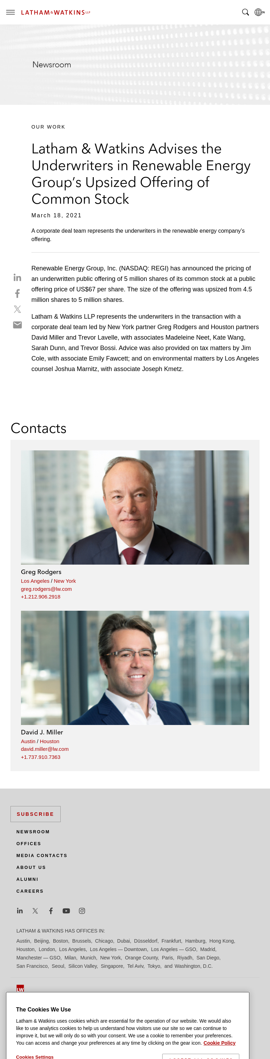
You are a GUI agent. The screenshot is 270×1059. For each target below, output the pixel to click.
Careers (30, 891)
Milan (70, 957)
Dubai (123, 941)
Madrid (207, 949)
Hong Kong (221, 941)
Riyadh (185, 957)
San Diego (207, 957)
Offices (29, 843)
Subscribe (35, 814)
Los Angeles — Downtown (118, 949)
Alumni (27, 879)
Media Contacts (42, 855)
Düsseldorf (145, 941)
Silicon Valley (82, 966)
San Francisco (31, 966)
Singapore (112, 966)
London (47, 949)
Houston (49, 741)
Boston (60, 941)
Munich (88, 957)
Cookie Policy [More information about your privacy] (220, 1055)
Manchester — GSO (38, 957)
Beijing (41, 941)
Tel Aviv (135, 966)
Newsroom (33, 831)
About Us (31, 867)
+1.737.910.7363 (40, 757)
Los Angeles (35, 581)
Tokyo (154, 966)
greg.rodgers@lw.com (46, 589)
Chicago (104, 941)
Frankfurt (171, 941)
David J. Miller (42, 732)
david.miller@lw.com (45, 749)
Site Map (26, 1001)
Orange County (141, 957)
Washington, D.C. (193, 966)
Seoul (58, 966)
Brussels (81, 941)
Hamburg (195, 941)
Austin (28, 741)
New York (65, 581)
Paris (167, 957)
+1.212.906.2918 (40, 597)
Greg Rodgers (41, 572)
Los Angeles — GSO (173, 949)
